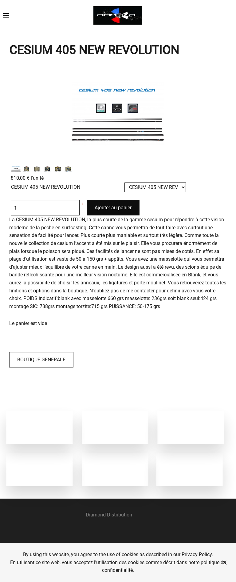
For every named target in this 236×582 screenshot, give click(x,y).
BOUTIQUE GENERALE (41, 360)
